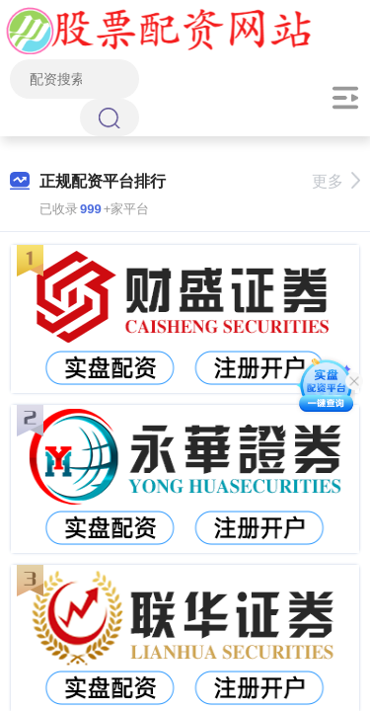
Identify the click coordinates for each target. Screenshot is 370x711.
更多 (336, 181)
